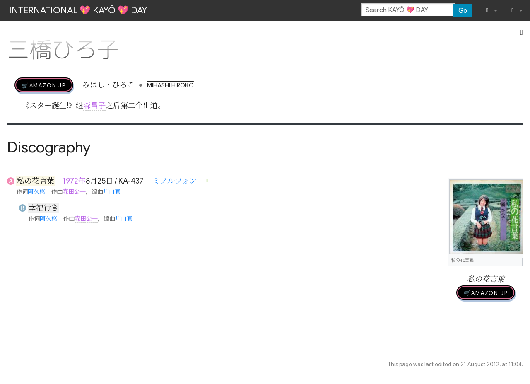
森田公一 (74, 192)
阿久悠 (36, 192)
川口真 (111, 192)
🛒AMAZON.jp (44, 84)
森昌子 (94, 105)
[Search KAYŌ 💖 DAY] (408, 10)
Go (462, 10)
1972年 (74, 181)
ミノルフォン (175, 181)
